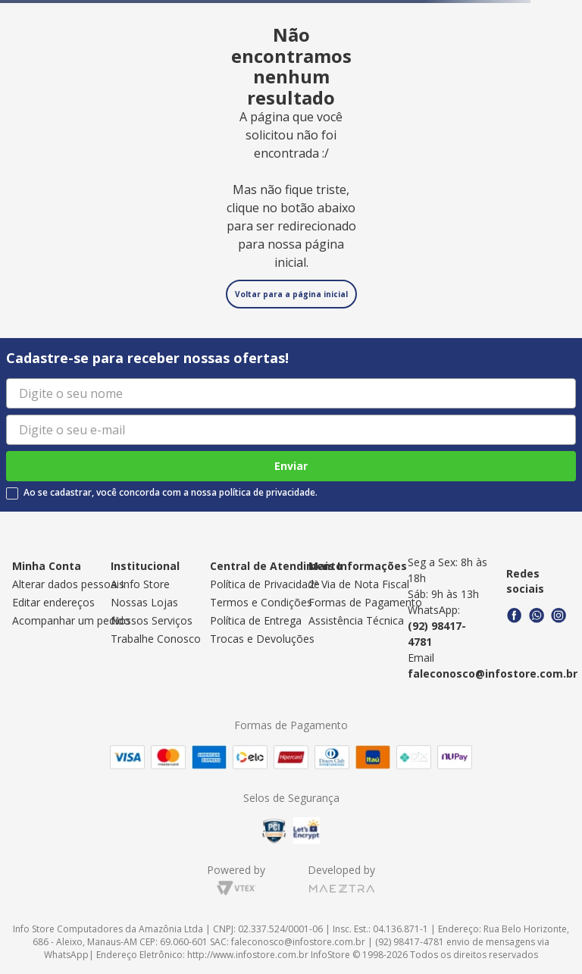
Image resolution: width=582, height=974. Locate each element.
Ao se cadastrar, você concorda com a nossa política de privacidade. (170, 492)
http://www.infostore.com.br (247, 954)
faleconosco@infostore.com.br (492, 673)
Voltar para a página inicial (291, 294)
